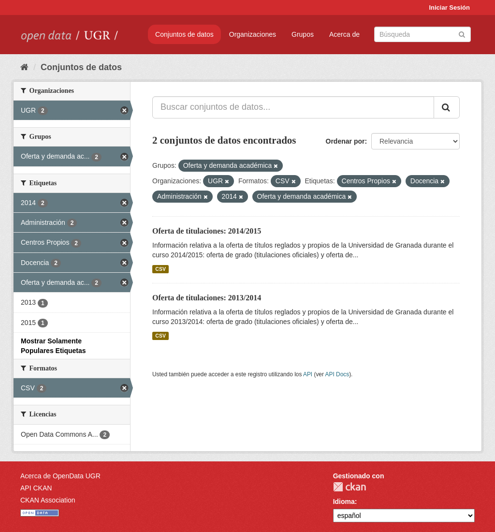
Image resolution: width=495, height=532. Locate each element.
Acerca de (344, 34)
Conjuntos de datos (184, 34)
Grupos (302, 34)
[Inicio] (24, 67)
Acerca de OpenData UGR (60, 476)
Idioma (344, 501)
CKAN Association (47, 500)
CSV (160, 269)
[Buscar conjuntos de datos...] (293, 107)
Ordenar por (345, 141)
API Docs (337, 374)
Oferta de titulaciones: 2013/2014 (206, 298)
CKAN (349, 487)
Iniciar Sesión (449, 7)
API (307, 374)
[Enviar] (462, 34)
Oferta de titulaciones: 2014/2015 (206, 231)
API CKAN (36, 488)
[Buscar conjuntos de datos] (422, 34)
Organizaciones (252, 34)
